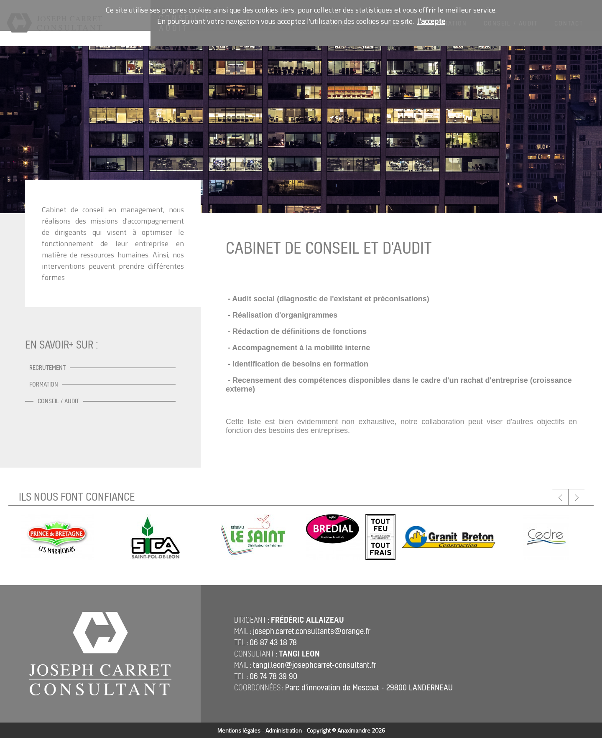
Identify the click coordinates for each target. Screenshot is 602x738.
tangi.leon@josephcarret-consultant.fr (314, 665)
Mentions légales (238, 730)
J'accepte (431, 21)
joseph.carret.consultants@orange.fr (311, 631)
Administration (283, 730)
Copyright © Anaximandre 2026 (346, 730)
